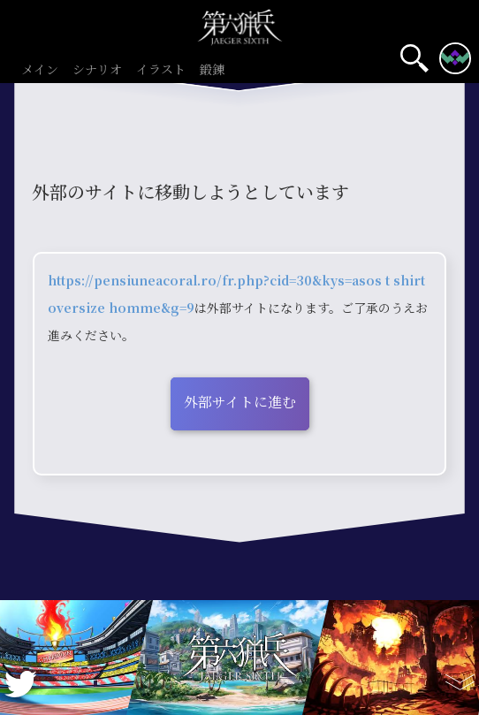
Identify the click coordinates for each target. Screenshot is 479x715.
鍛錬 (212, 70)
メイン (39, 70)
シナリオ (97, 70)
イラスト (161, 70)
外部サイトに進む (240, 402)
